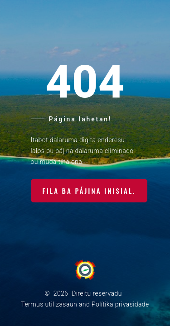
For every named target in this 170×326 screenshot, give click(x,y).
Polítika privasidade (120, 304)
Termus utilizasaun (49, 304)
